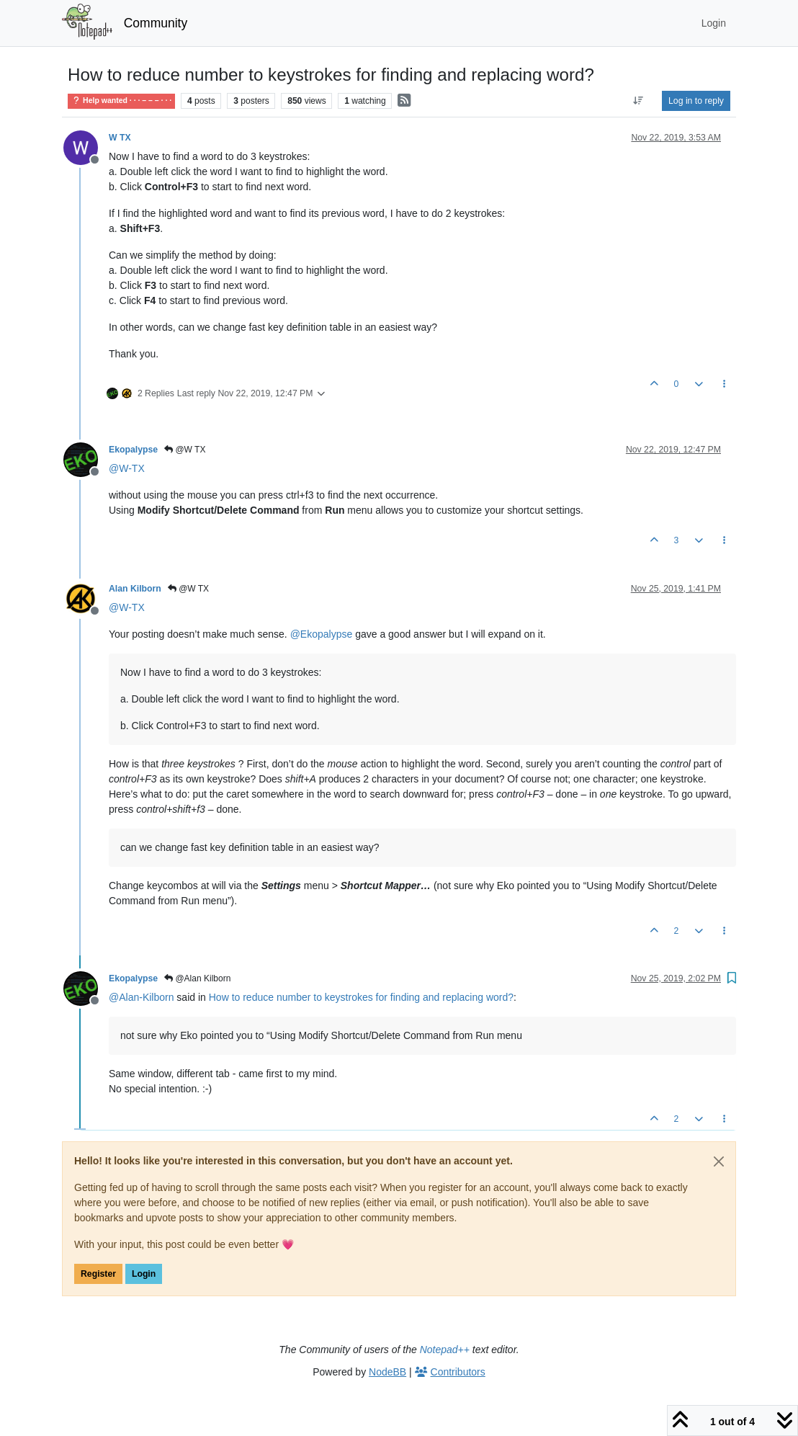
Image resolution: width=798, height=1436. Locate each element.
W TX (120, 138)
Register (98, 1274)
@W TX (184, 450)
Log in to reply (696, 101)
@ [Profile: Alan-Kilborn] (141, 997)
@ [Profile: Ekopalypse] (321, 634)
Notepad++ (445, 1349)
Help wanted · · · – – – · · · (121, 100)
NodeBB (387, 1372)
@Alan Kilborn (197, 978)
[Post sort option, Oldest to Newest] (638, 101)
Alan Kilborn (135, 589)
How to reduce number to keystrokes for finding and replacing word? (361, 997)
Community (156, 23)
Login (144, 1274)
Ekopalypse (133, 450)
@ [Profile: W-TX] (127, 468)
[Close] (718, 1161)
